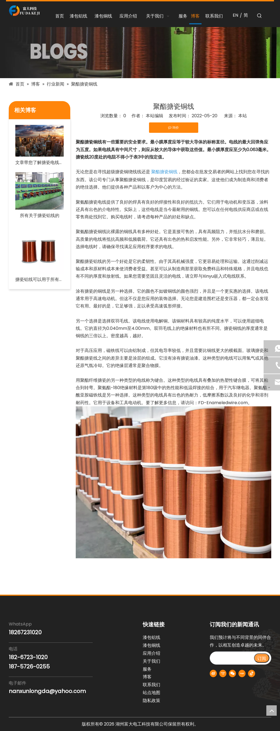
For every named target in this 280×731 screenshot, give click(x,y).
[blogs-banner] (140, 52)
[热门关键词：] (259, 16)
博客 (147, 677)
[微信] (232, 673)
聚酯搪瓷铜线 (164, 172)
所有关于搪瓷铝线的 (39, 215)
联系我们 (151, 685)
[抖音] (251, 673)
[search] (231, 658)
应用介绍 (151, 653)
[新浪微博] (213, 673)
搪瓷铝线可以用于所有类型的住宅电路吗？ (39, 279)
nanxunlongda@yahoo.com (47, 691)
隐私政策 (151, 700)
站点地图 (151, 692)
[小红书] (242, 673)
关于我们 (151, 661)
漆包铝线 (151, 637)
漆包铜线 (151, 645)
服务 (147, 669)
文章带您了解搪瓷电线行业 (39, 162)
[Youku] (222, 673)
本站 (242, 116)
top (271, 710)
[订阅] (261, 658)
